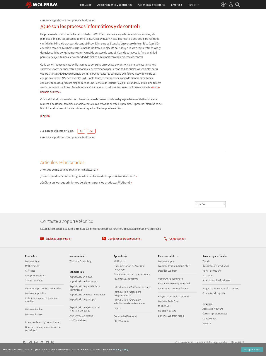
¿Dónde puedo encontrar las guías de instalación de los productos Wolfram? (87, 176)
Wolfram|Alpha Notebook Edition (43, 288)
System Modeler (34, 280)
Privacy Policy (120, 349)
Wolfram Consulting (80, 261)
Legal (199, 342)
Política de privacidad (216, 342)
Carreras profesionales (214, 313)
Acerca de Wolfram (212, 308)
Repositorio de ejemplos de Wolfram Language (84, 309)
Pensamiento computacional (174, 283)
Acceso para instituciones (216, 280)
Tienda (206, 261)
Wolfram (188, 342)
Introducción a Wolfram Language (132, 287)
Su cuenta (207, 275)
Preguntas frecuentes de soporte (220, 288)
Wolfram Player (33, 314)
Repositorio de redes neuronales (87, 294)
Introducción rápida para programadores (127, 293)
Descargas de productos (215, 266)
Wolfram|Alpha (166, 261)
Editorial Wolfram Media (171, 315)
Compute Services (35, 275)
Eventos (206, 323)
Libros (117, 308)
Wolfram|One (32, 261)
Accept (252, 349)
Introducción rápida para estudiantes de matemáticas (129, 301)
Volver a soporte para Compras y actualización (68, 20)
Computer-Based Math (170, 278)
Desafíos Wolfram (167, 270)
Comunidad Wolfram (125, 316)
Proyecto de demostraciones (174, 296)
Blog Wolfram (121, 321)
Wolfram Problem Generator (174, 266)
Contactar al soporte (213, 293)
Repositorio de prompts (82, 299)
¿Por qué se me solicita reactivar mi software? (68, 169)
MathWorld (164, 306)
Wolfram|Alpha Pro (35, 293)
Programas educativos (126, 278)
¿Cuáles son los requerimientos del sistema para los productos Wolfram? (85, 182)
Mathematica (32, 266)
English (45, 116)
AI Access (30, 270)
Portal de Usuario (212, 270)
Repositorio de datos (80, 276)
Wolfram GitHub (78, 320)
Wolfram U (119, 261)
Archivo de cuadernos (81, 315)
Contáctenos (209, 318)
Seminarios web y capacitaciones (132, 274)
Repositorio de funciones (83, 281)
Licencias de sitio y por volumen (42, 322)
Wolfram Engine (33, 309)
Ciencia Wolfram (167, 310)
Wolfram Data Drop (168, 301)
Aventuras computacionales (173, 288)
